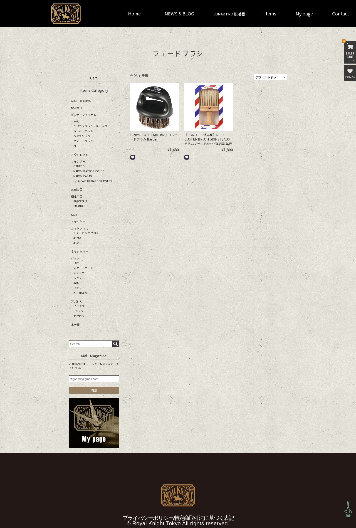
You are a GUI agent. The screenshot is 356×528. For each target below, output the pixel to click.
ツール (75, 121)
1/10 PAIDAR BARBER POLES (92, 181)
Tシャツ (78, 311)
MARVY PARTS (82, 176)
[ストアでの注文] (270, 77)
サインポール (79, 161)
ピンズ (77, 287)
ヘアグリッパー (83, 136)
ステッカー (80, 272)
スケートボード (83, 267)
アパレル (76, 301)
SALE (74, 214)
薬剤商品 (76, 189)
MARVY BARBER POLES (88, 171)
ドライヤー (78, 221)
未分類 (75, 324)
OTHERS (78, 166)
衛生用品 (76, 196)
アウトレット (79, 154)
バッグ (77, 277)
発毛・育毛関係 (81, 101)
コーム (77, 146)
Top (348, 509)
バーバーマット (83, 131)
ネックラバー (79, 251)
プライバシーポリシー (147, 518)
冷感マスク (80, 201)
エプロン (79, 316)
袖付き (77, 237)
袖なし (77, 242)
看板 (76, 282)
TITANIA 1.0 (81, 206)
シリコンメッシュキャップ (90, 126)
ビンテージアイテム (83, 114)
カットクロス (79, 228)
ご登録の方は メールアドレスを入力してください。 (94, 366)
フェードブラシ (83, 141)
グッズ (75, 258)
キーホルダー (81, 292)
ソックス (79, 306)
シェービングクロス (86, 232)
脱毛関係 (76, 108)
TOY (76, 262)
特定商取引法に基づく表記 (204, 518)
